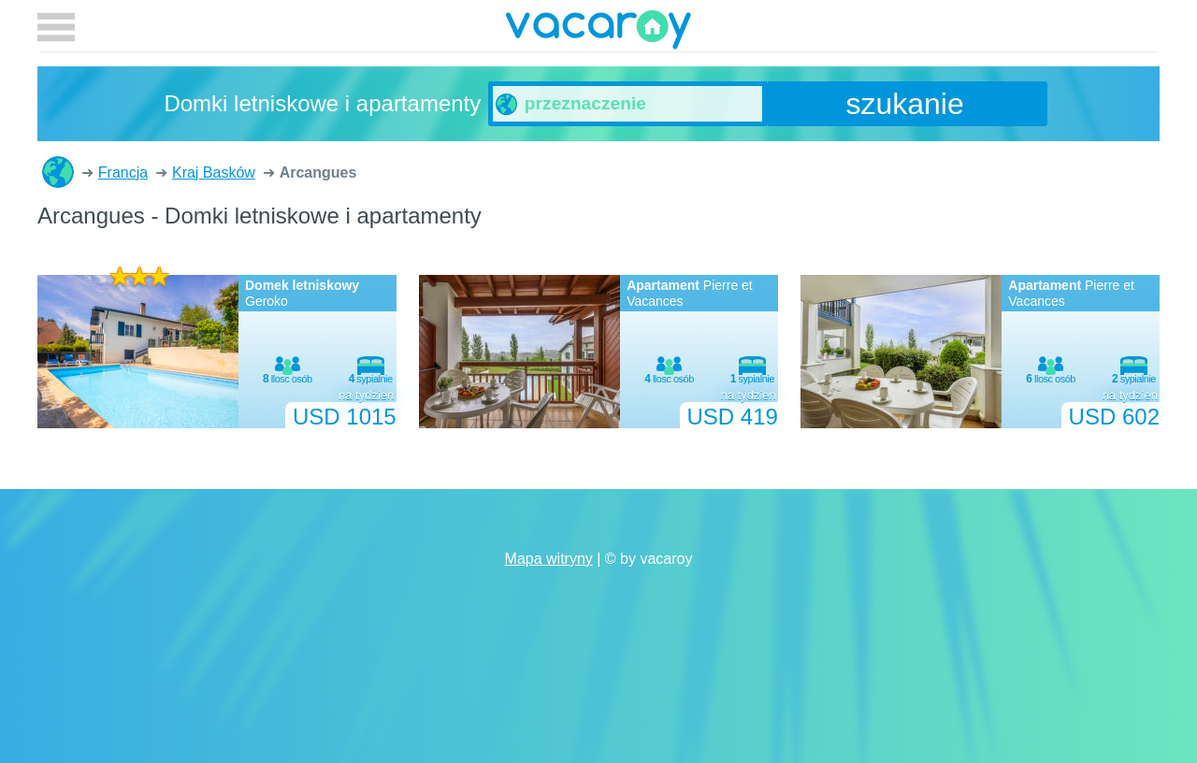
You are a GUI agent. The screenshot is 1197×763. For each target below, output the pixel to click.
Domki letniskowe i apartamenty (58, 172)
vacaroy (598, 32)
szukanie (904, 104)
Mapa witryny (549, 559)
